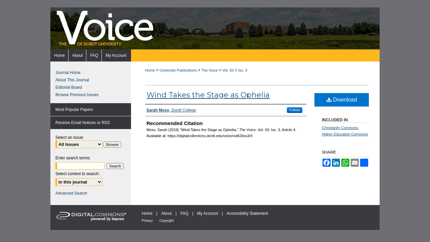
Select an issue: (69, 137)
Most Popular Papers (74, 109)
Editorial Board (68, 87)
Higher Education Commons (345, 134)
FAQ (184, 213)
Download (342, 100)
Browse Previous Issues (76, 94)
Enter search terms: (73, 158)
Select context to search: (77, 173)
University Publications (178, 70)
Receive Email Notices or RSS (82, 122)
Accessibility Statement (247, 213)
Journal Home (68, 72)
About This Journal (72, 80)
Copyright (166, 221)
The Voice (209, 70)
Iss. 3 (242, 70)
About (166, 213)
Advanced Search (71, 193)
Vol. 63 (228, 70)
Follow (294, 110)
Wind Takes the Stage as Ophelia (208, 94)
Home (150, 70)
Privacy (147, 221)
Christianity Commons (340, 128)
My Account (207, 213)
